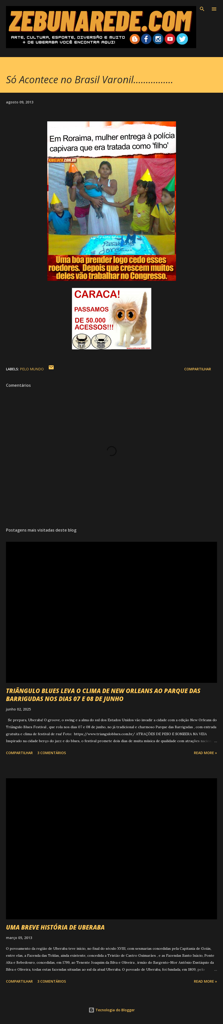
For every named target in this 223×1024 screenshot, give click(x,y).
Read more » (205, 752)
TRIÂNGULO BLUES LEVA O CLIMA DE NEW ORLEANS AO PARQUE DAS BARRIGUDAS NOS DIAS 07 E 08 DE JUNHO (103, 695)
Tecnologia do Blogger (112, 1010)
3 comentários (51, 752)
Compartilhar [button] (197, 369)
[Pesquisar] (202, 9)
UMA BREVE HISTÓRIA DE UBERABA (55, 927)
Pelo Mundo (32, 369)
